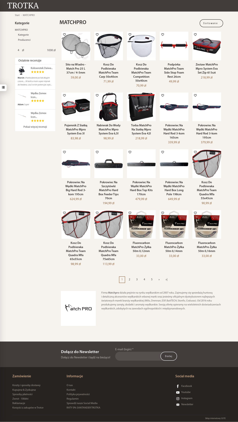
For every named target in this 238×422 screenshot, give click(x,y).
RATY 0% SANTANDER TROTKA (83, 407)
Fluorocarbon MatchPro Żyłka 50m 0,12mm (141, 247)
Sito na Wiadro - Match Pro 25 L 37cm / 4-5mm (76, 68)
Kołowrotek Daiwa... (42, 68)
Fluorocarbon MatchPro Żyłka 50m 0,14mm (174, 247)
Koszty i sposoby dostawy (26, 385)
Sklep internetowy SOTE (215, 419)
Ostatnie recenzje (29, 60)
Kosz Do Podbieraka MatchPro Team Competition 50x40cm (141, 72)
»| (166, 279)
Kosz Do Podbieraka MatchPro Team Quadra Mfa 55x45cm (207, 190)
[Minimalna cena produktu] (18, 50)
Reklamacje (18, 403)
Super (23, 105)
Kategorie (23, 35)
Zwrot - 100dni (20, 399)
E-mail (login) (123, 349)
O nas (70, 385)
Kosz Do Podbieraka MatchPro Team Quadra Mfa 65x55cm (76, 251)
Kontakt (71, 390)
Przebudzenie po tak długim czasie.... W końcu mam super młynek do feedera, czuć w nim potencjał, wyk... (35, 81)
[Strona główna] (24, 5)
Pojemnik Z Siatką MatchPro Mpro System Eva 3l (75, 129)
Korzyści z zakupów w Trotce (27, 407)
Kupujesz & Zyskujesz (24, 390)
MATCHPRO (21, 30)
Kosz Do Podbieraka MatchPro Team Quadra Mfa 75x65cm (108, 251)
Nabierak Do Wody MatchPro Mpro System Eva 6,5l (108, 129)
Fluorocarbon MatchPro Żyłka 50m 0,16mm (207, 247)
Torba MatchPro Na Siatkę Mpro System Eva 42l (141, 129)
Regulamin (73, 399)
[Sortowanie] (211, 23)
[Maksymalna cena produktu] (50, 50)
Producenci (24, 40)
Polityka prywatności (78, 394)
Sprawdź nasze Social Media (82, 403)
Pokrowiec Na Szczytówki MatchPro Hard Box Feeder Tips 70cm (109, 190)
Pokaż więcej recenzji (35, 127)
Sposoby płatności (22, 394)
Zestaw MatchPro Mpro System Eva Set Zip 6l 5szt (207, 68)
